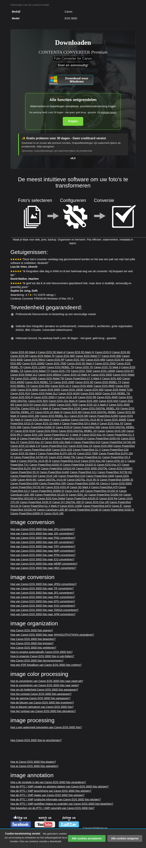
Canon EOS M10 (108, 400)
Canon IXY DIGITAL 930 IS (68, 502)
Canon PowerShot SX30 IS (36, 502)
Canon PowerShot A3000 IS (26, 513)
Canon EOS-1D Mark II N (25, 445)
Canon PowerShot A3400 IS (38, 427)
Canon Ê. (117, 505)
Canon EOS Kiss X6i (93, 460)
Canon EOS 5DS (38, 400)
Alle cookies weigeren (125, 838)
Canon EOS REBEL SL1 (54, 415)
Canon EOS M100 (69, 393)
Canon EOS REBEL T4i (116, 393)
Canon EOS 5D (84, 382)
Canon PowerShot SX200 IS (70, 438)
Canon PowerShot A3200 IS (45, 464)
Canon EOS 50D (94, 389)
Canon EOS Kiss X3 (80, 445)
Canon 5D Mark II (80, 487)
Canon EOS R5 (115, 359)
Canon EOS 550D (101, 374)
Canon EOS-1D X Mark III (36, 408)
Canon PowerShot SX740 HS (118, 442)
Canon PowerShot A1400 (54, 472)
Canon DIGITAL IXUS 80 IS (87, 419)
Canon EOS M (64, 427)
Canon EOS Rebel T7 (88, 355)
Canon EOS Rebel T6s (62, 457)
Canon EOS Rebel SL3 (23, 374)
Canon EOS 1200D (26, 378)
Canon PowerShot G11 (83, 472)
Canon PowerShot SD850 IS (47, 490)
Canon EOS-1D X (61, 385)
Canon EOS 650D (82, 385)
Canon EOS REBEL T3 (107, 382)
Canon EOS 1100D (34, 367)
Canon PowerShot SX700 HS (31, 457)
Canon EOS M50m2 (49, 374)
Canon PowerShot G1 (88, 457)
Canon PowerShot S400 (100, 475)
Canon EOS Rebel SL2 (44, 393)
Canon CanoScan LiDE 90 (52, 509)
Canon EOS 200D (63, 382)
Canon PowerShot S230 (66, 408)
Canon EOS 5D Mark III (52, 352)
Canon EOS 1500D (72, 389)
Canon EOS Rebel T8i (51, 378)
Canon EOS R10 (20, 393)
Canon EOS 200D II (45, 397)
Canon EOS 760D (67, 404)
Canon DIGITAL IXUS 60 (51, 479)
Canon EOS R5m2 (47, 430)
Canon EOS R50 (40, 385)
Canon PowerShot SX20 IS (118, 509)
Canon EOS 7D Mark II (107, 367)
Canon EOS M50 (95, 359)
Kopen (73, 121)
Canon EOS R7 (125, 370)
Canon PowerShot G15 (86, 442)
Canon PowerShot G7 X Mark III (62, 434)
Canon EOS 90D (65, 355)
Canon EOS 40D (112, 378)
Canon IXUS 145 (67, 397)
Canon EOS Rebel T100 (118, 389)
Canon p (105, 483)
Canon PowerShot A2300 (103, 415)
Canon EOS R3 (24, 404)
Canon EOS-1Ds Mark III (63, 400)
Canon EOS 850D (104, 385)
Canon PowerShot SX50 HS (103, 438)
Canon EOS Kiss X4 (94, 434)
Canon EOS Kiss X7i (109, 464)
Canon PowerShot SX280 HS (105, 494)
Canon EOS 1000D (45, 404)
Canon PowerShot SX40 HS (36, 438)
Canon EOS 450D (107, 397)
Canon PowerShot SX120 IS (51, 494)
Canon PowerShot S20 (23, 475)
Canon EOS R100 (24, 430)
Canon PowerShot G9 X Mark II (80, 423)
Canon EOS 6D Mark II (23, 352)
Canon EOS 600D (121, 483)
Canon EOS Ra (108, 498)
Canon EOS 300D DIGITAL (92, 468)
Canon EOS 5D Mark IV (80, 352)
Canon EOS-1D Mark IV (76, 374)
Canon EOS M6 (79, 415)
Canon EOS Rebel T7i (37, 370)
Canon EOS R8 (87, 397)
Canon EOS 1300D (104, 370)
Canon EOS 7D (84, 367)
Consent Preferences (95, 828)
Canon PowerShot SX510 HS (58, 468)
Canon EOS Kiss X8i (97, 502)
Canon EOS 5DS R (21, 397)
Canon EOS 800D (27, 389)
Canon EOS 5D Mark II (80, 363)
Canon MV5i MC (27, 479)
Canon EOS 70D (75, 359)
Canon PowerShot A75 (104, 487)
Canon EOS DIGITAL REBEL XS (78, 430)
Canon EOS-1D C (116, 460)
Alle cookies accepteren (87, 838)
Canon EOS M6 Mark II (37, 419)
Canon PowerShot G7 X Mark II (83, 378)
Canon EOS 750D (81, 370)
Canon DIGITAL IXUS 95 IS (83, 479)
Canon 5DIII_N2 (78, 494)
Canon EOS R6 (19, 355)
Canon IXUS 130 (48, 475)
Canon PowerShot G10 (71, 475)
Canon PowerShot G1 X (87, 449)
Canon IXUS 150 (116, 430)
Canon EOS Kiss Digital (51, 498)
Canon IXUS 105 (74, 490)
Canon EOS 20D (29, 415)
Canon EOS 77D (60, 370)
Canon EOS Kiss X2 (32, 442)
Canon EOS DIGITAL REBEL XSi (100, 408)
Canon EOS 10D (33, 434)
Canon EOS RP (55, 359)
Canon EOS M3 (72, 412)
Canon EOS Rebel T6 (42, 355)
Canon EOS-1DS (62, 449)
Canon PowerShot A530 (37, 449)
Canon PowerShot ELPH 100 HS (57, 453)
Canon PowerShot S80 (86, 427)
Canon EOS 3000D (115, 419)
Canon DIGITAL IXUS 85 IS (35, 460)
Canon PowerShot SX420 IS (79, 464)
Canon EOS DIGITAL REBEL (99, 412)
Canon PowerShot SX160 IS (85, 509)
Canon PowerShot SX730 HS (114, 472)
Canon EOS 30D (88, 400)
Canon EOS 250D (105, 363)
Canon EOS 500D (49, 389)
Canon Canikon (61, 419)
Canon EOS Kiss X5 (111, 423)
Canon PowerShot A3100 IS (82, 498)
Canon (101, 430)
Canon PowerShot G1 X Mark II (40, 505)
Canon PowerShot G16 (115, 449)
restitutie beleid (108, 112)
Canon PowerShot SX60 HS (83, 483)
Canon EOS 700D (55, 363)
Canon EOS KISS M (57, 487)
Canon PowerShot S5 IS (24, 472)
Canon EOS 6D (121, 352)
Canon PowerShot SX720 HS (27, 487)
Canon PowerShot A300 (24, 483)
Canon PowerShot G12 (54, 445)
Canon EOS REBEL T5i (60, 367)
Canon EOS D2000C (120, 468)
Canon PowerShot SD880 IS (116, 479)
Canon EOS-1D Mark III (49, 412)
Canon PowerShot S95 (52, 483)
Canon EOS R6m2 (34, 359)
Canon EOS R (103, 352)
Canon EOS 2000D (33, 363)
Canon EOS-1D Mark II (47, 423)
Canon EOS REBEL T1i (39, 382)
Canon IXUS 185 (54, 513)
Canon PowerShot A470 (97, 505)
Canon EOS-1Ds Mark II (58, 442)
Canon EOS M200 (91, 393)
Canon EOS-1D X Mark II (93, 404)
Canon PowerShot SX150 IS (101, 490)
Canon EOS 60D (111, 355)
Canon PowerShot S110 (66, 460)
